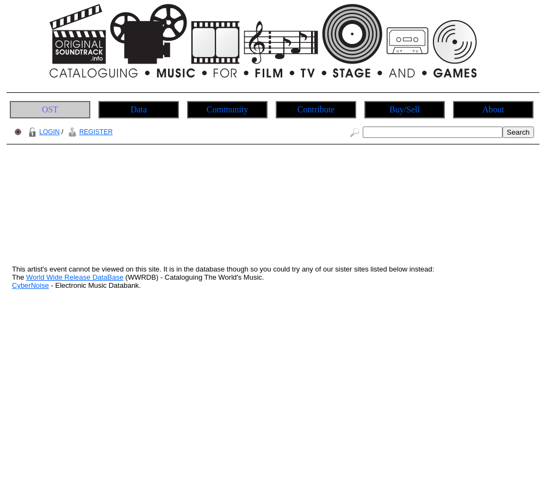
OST (50, 109)
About (493, 109)
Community (227, 109)
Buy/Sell (404, 109)
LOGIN (42, 132)
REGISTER (89, 132)
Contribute (315, 109)
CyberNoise (30, 285)
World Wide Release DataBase (74, 277)
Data (139, 109)
